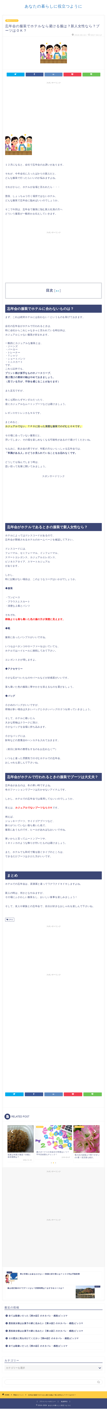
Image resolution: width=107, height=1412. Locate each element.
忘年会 (10, 919)
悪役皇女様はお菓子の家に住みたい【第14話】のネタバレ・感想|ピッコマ (46, 1331)
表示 (58, 291)
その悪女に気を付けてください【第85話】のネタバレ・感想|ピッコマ (44, 1338)
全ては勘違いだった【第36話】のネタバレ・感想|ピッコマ (38, 1316)
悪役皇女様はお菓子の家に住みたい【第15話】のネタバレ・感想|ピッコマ (46, 1323)
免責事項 (64, 1401)
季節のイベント (12, 20)
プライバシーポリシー (47, 1401)
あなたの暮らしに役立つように (53, 6)
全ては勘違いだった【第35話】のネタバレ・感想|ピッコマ (38, 1346)
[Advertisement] (53, 1195)
